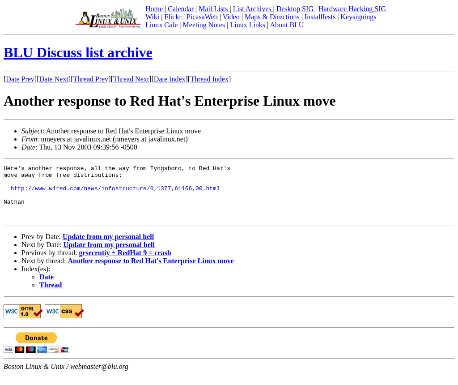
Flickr (173, 17)
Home (155, 9)
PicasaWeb (203, 17)
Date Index (170, 79)
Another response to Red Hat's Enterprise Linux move (151, 271)
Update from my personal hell (108, 247)
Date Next (53, 79)
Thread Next (131, 79)
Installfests (321, 17)
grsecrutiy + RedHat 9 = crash (125, 263)
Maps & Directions (273, 17)
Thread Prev (90, 79)
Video (232, 17)
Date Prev (20, 79)
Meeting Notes (205, 25)
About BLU (287, 25)
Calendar (181, 9)
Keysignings (358, 17)
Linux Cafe (162, 25)
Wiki (153, 17)
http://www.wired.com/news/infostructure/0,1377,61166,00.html (115, 193)
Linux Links (248, 25)
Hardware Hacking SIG (352, 9)
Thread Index (209, 79)
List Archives (253, 9)
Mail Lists (214, 9)
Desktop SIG (295, 9)
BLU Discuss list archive (78, 52)
